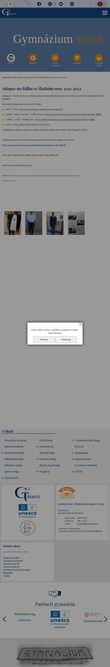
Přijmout (44, 339)
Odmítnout (66, 339)
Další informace (55, 333)
